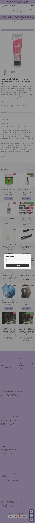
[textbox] (17, 262)
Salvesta (17, 265)
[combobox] (17, 262)
